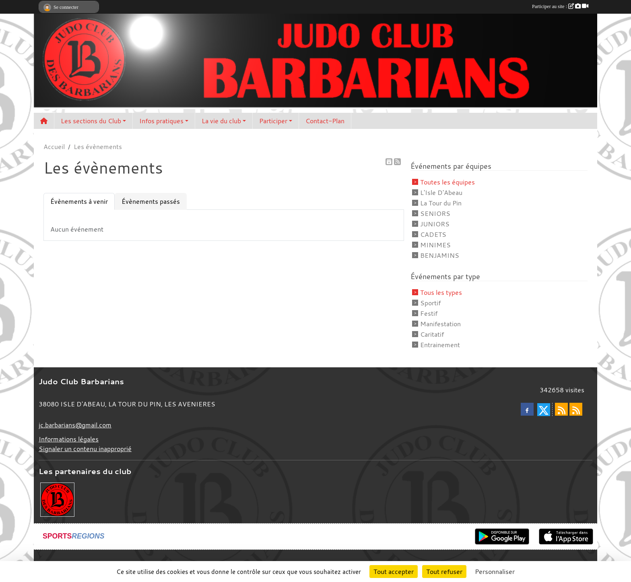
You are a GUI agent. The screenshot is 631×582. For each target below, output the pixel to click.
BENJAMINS (439, 255)
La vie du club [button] (221, 120)
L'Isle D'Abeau (441, 192)
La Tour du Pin (441, 203)
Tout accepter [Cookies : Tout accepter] (393, 571)
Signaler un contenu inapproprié (85, 448)
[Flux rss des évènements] (575, 409)
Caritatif (432, 334)
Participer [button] (273, 120)
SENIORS (435, 213)
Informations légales (69, 439)
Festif (428, 313)
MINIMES (435, 244)
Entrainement (440, 344)
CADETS (433, 234)
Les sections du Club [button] (91, 120)
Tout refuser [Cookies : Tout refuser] (444, 571)
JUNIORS (435, 224)
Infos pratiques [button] (161, 120)
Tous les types (441, 292)
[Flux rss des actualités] (561, 409)
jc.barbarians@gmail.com (75, 424)
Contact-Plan (324, 120)
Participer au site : (560, 6)
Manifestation (440, 323)
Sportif (430, 302)
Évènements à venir (79, 201)
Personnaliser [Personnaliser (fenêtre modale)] (495, 571)
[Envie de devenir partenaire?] (57, 498)
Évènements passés (151, 201)
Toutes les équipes (447, 182)
